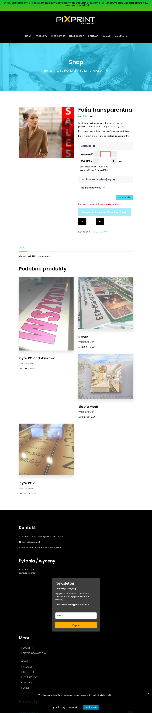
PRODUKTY (41, 36)
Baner (83, 340)
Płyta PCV (86, 419)
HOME (28, 36)
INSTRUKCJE (58, 36)
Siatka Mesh (28, 419)
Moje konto (120, 36)
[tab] (23, 247)
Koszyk (106, 36)
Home (48, 71)
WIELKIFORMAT (66, 71)
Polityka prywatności (33, 589)
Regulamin (27, 584)
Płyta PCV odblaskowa (37, 340)
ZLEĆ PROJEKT (76, 36)
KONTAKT (93, 36)
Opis (21, 247)
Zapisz (76, 561)
